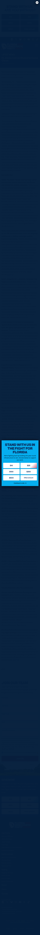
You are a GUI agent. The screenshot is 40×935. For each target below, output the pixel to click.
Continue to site (20, 483)
